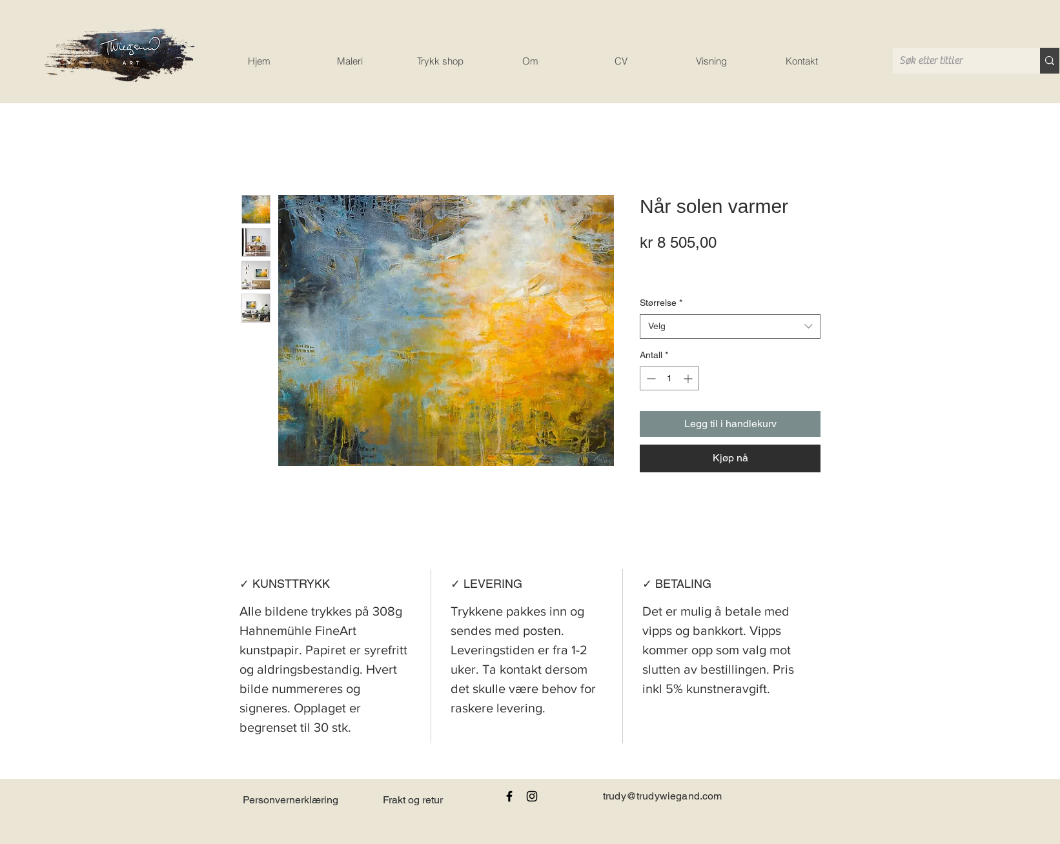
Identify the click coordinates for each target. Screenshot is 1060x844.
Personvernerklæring (290, 800)
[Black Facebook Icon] (509, 796)
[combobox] (730, 326)
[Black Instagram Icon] (532, 796)
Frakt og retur (413, 800)
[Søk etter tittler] (956, 61)
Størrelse (661, 302)
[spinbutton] (669, 378)
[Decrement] (650, 378)
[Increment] (689, 378)
